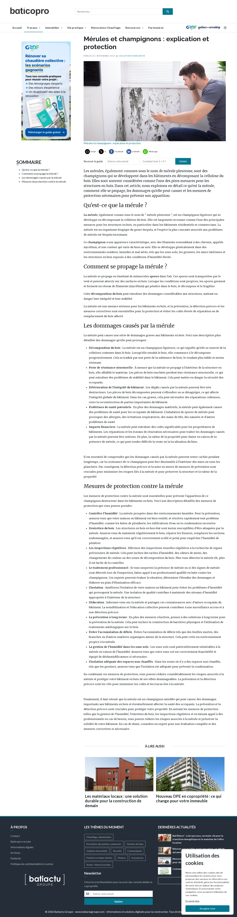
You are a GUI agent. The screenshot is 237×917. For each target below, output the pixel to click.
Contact (15, 835)
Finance (122, 857)
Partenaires (156, 27)
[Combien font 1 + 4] (157, 161)
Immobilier (53, 27)
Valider (183, 161)
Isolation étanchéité (96, 850)
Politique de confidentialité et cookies (32, 863)
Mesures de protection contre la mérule (44, 181)
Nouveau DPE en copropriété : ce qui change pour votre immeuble (188, 798)
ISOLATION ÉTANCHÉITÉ (132, 56)
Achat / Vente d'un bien (98, 864)
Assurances (137, 857)
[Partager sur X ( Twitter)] (102, 151)
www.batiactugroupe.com (90, 911)
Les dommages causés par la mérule (42, 177)
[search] (168, 11)
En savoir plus (192, 901)
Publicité (16, 858)
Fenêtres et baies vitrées (99, 857)
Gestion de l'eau (135, 844)
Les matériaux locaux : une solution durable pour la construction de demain (116, 801)
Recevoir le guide (93, 161)
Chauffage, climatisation (98, 837)
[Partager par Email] (90, 151)
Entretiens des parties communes (103, 844)
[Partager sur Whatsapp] (150, 151)
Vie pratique (76, 27)
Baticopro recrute (21, 841)
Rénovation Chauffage (105, 27)
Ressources (134, 27)
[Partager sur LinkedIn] (133, 151)
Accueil (17, 27)
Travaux (33, 27)
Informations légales (22, 847)
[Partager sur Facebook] (116, 151)
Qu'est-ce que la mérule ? (36, 169)
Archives (15, 852)
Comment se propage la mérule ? (40, 173)
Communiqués (134, 850)
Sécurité (117, 850)
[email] (122, 894)
